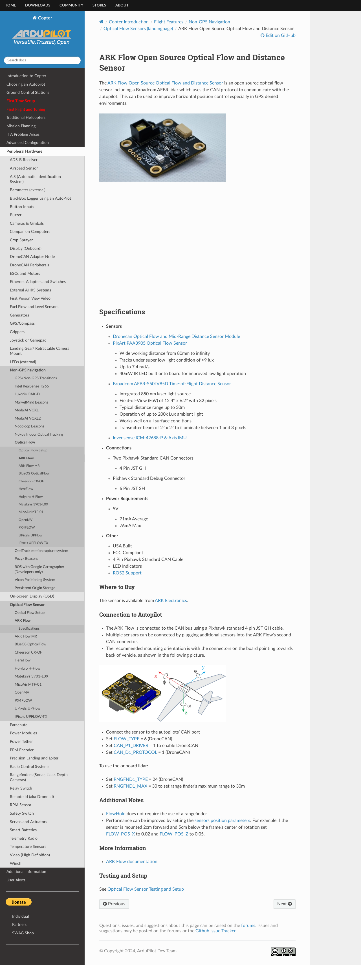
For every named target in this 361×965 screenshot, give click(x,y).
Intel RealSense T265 (32, 386)
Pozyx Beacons (26, 559)
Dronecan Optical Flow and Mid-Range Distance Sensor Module (176, 336)
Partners (19, 924)
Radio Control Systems (29, 767)
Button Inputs (22, 207)
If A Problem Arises (22, 134)
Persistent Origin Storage (35, 588)
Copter (42, 34)
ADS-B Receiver (24, 160)
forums (248, 925)
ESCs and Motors (25, 273)
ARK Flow (26, 458)
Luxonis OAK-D (27, 394)
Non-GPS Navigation (209, 22)
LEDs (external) (23, 362)
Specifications (29, 628)
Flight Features (168, 22)
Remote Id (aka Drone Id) (32, 797)
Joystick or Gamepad (28, 340)
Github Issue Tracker (215, 931)
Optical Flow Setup (33, 450)
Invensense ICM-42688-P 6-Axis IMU (150, 438)
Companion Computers (30, 231)
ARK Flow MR (29, 465)
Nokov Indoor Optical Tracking (39, 434)
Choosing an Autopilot (25, 84)
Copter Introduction (129, 22)
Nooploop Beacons (29, 426)
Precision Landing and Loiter (34, 758)
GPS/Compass (22, 323)
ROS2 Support (127, 573)
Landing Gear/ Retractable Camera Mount (39, 351)
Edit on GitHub (280, 35)
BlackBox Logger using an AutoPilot (40, 198)
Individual (20, 916)
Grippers (17, 332)
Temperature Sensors (28, 846)
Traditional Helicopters (25, 117)
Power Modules (23, 733)
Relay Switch (21, 788)
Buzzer (15, 215)
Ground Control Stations (27, 92)
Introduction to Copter (26, 76)
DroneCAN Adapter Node (32, 257)
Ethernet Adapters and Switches (38, 282)
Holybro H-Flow (31, 496)
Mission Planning (21, 126)
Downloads (37, 5)
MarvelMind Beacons (31, 402)
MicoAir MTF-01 (31, 512)
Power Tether (21, 741)
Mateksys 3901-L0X (33, 504)
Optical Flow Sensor (27, 605)
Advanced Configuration (27, 143)
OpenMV (25, 519)
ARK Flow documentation (131, 861)
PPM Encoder (22, 750)
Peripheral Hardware (24, 151)
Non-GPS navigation (28, 370)
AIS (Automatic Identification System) (35, 179)
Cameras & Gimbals (27, 223)
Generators (19, 315)
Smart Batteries (23, 830)
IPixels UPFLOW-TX (33, 543)
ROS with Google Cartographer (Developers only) (39, 569)
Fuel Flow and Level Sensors (34, 307)
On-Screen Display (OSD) (32, 596)
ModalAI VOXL (27, 410)
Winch (15, 863)
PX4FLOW (27, 527)
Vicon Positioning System (35, 580)
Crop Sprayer (21, 240)
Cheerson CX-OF (31, 481)
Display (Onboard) (25, 248)
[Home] (101, 21)
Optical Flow (25, 442)
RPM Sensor (20, 805)
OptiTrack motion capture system (41, 551)
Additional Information (26, 872)
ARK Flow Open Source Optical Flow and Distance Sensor (165, 83)
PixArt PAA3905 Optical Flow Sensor (150, 343)
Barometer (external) (27, 190)
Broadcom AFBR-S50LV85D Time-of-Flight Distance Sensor (172, 384)
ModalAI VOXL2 (28, 418)
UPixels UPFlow (30, 535)
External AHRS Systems (30, 290)
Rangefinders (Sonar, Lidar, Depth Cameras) (39, 777)
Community (71, 5)
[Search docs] (42, 60)
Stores (99, 5)
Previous (114, 904)
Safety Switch (22, 813)
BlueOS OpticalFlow (34, 473)
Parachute (18, 725)
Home (10, 5)
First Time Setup (20, 101)
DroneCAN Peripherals (29, 265)
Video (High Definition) (30, 855)
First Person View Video (30, 298)
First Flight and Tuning (25, 109)
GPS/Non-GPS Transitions (36, 378)
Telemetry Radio (24, 838)
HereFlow (26, 489)
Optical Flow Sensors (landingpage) (138, 28)
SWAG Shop (23, 933)
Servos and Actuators (28, 822)
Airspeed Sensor (24, 168)
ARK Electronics (171, 600)
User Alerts (15, 880)
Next (284, 904)
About (122, 5)
